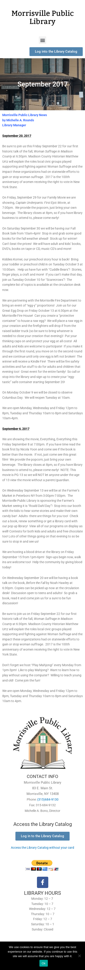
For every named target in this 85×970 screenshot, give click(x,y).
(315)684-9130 (47, 799)
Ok (44, 963)
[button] (42, 40)
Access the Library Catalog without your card (42, 847)
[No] (79, 956)
